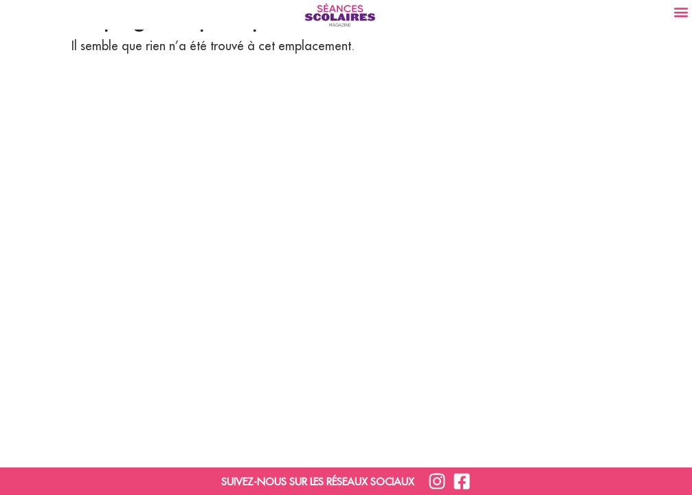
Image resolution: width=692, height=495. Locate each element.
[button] (680, 11)
